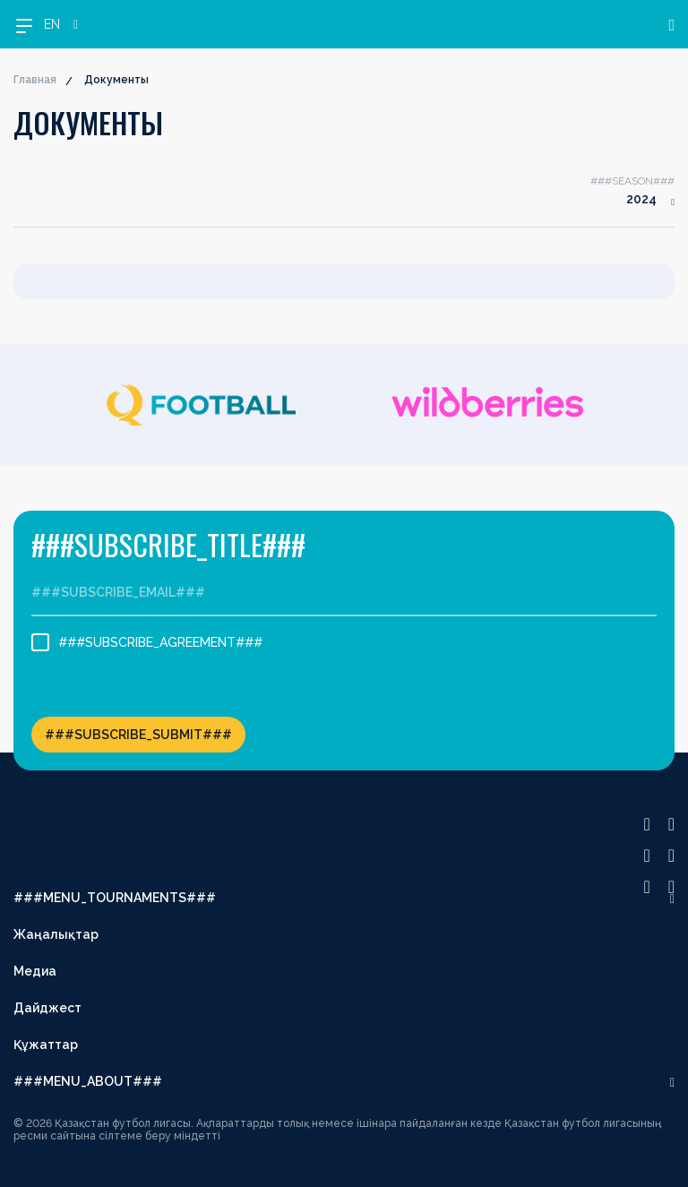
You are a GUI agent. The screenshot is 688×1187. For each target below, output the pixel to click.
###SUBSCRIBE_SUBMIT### (138, 734)
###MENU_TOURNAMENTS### (114, 897)
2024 (641, 199)
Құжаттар (45, 1044)
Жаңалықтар (56, 934)
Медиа (34, 971)
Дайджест (47, 1008)
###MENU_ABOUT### (87, 1081)
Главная (34, 79)
